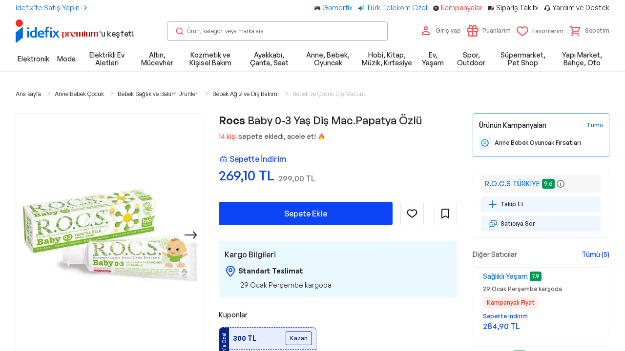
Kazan (299, 338)
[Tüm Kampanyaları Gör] (594, 125)
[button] (589, 31)
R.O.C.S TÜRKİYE (512, 183)
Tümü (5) (595, 254)
